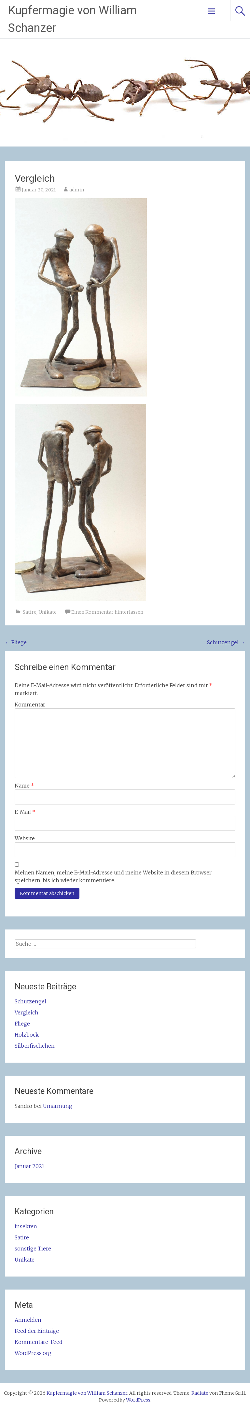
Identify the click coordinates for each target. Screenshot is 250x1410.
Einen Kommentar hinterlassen (107, 612)
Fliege (16, 642)
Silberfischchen (35, 1045)
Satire (29, 612)
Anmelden (28, 1320)
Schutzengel (226, 642)
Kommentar (30, 704)
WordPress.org (33, 1353)
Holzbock (27, 1034)
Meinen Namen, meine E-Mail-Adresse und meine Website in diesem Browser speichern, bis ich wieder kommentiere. (113, 876)
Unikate (47, 612)
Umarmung (57, 1106)
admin (76, 190)
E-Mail (25, 812)
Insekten (26, 1226)
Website (25, 838)
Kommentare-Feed (38, 1342)
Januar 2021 (29, 1166)
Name (24, 785)
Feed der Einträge (37, 1331)
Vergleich (26, 1012)
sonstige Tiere (33, 1248)
